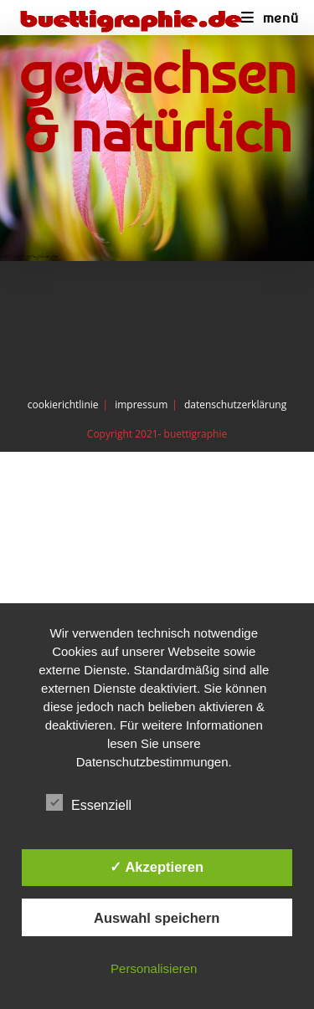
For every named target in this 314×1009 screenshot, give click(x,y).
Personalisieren (154, 968)
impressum (141, 404)
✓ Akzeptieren (156, 866)
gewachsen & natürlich (157, 102)
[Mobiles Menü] (270, 17)
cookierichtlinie (63, 404)
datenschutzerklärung (235, 404)
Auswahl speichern (156, 917)
